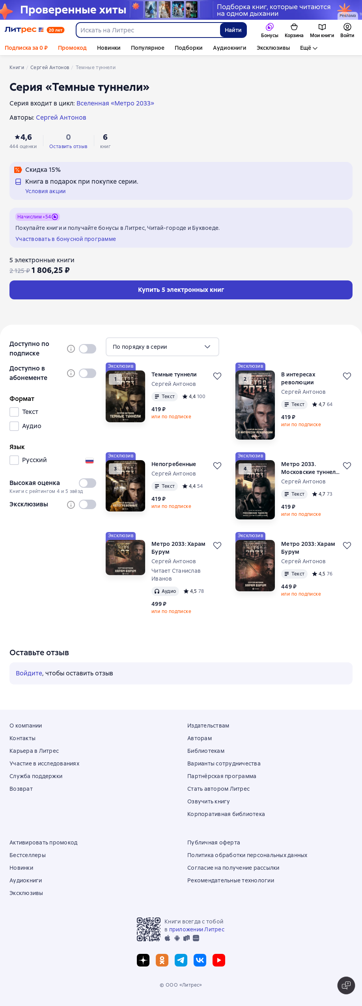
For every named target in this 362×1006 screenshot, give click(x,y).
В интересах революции (298, 378)
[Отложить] (217, 376)
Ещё (305, 47)
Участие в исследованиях (44, 763)
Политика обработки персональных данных (247, 855)
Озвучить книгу (208, 801)
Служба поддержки (35, 776)
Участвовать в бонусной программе (65, 239)
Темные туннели (174, 374)
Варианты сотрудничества (224, 763)
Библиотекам (205, 750)
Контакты (22, 738)
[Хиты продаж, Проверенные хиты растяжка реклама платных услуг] (181, 10)
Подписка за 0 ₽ (26, 47)
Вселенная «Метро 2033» (115, 103)
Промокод (72, 47)
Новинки (109, 47)
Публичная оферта (213, 842)
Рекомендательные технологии (230, 880)
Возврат (21, 788)
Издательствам (208, 725)
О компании (25, 725)
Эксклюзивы (273, 47)
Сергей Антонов (173, 383)
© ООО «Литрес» (181, 985)
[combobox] (148, 30)
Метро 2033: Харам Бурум (178, 547)
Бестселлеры (27, 855)
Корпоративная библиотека (226, 814)
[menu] (162, 346)
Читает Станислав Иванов (176, 574)
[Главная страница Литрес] (35, 30)
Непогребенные (173, 464)
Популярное (147, 47)
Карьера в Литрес (34, 750)
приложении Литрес (196, 929)
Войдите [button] (29, 673)
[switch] (87, 349)
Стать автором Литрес (218, 788)
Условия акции (45, 191)
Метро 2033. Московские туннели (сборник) (310, 468)
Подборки (189, 47)
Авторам (199, 738)
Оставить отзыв (68, 146)
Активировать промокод (43, 842)
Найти (233, 30)
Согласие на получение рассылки (233, 867)
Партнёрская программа (221, 776)
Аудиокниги (229, 47)
